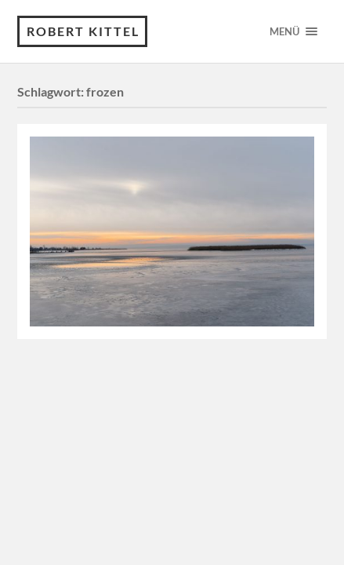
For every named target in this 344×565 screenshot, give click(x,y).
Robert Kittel (83, 31)
